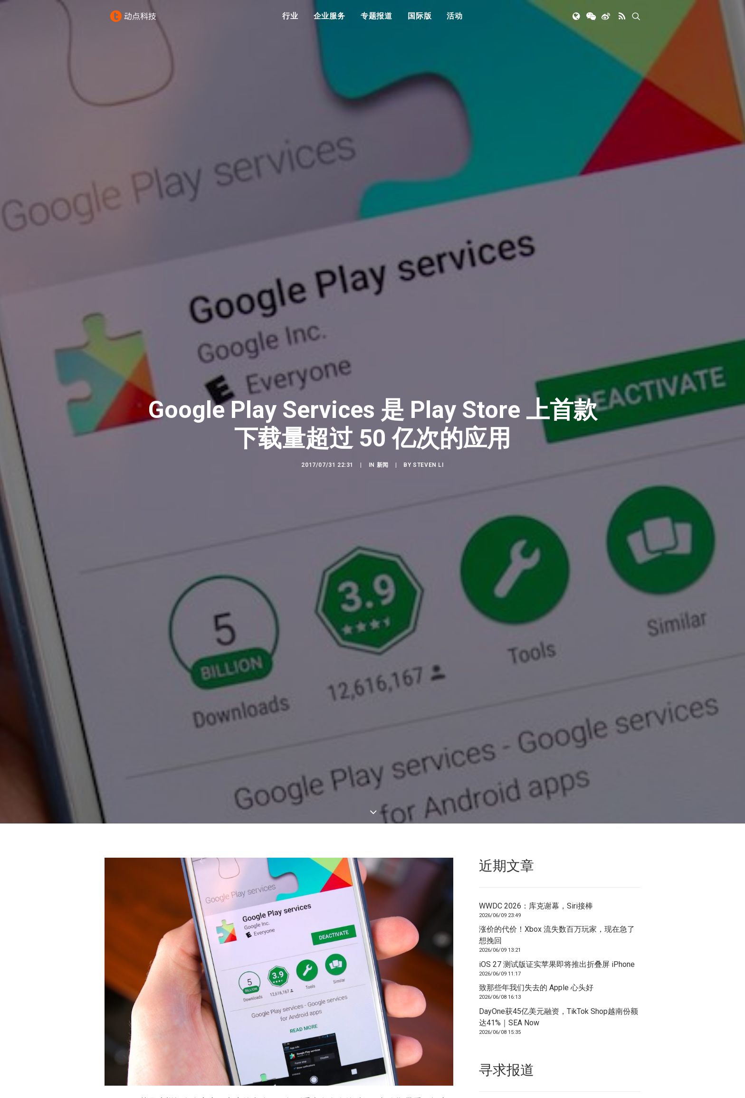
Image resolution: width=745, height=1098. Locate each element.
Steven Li (428, 437)
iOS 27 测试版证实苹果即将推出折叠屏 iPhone (557, 908)
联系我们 (608, 1053)
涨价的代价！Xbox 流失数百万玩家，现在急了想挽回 (557, 879)
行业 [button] (290, 20)
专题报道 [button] (376, 20)
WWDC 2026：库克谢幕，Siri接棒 (536, 850)
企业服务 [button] (329, 20)
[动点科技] (135, 20)
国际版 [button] (419, 20)
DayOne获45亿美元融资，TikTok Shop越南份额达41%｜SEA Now (558, 961)
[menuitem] (290, 20)
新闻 (383, 437)
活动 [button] (455, 20)
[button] (577, 20)
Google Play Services (405, 1061)
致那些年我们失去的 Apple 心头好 (536, 932)
